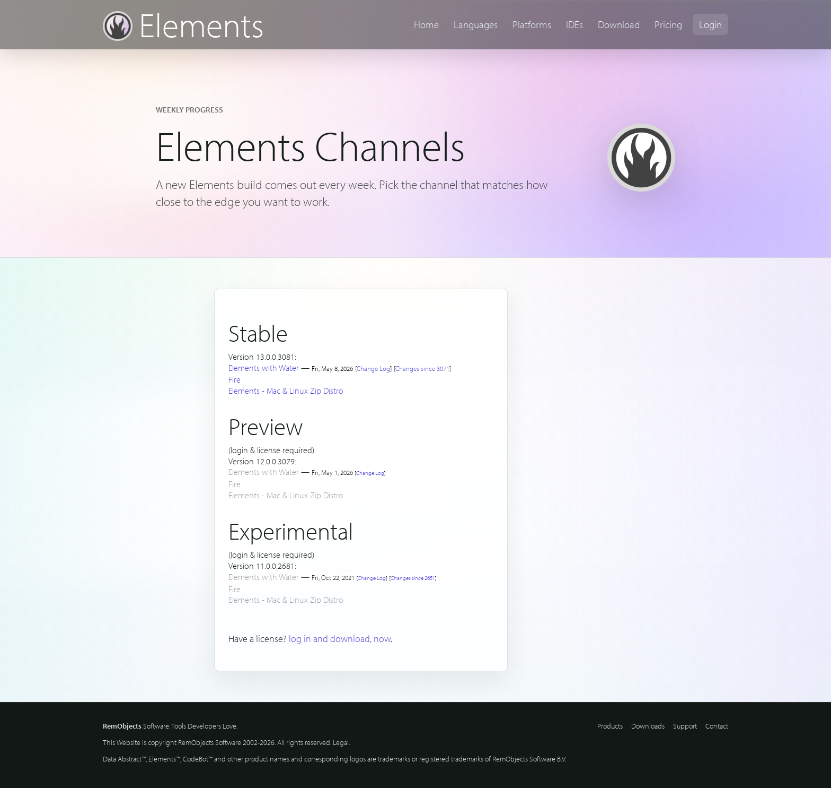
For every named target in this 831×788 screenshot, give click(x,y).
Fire (234, 379)
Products (610, 726)
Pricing (668, 24)
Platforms (531, 24)
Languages (476, 24)
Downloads (648, 726)
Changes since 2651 (413, 578)
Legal (341, 742)
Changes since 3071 (422, 368)
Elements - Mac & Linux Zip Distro (285, 390)
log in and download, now (340, 639)
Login (710, 24)
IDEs (574, 24)
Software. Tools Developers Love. (170, 726)
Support (685, 726)
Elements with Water (263, 367)
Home (426, 24)
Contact (716, 726)
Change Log (373, 368)
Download (619, 24)
